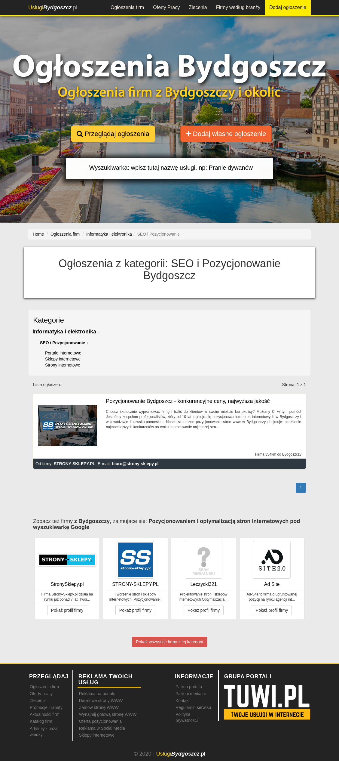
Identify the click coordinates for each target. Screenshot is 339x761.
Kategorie (48, 320)
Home (38, 234)
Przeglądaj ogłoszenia (113, 134)
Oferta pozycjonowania (100, 721)
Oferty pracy (41, 693)
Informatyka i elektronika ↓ (66, 332)
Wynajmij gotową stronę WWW (108, 714)
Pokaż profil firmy (67, 610)
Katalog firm (41, 721)
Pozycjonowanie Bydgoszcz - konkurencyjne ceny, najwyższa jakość (188, 401)
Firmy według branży (238, 7)
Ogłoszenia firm (127, 7)
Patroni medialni (191, 693)
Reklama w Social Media (102, 728)
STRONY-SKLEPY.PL (74, 463)
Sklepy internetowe (63, 359)
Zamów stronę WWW (99, 707)
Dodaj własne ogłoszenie (226, 134)
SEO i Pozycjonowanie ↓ (64, 342)
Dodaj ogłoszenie (287, 7)
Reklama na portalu (97, 693)
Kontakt (183, 700)
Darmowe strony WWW (101, 700)
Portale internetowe (63, 353)
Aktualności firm (45, 714)
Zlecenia (198, 7)
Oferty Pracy (166, 7)
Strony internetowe (62, 365)
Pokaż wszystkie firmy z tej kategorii (169, 641)
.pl (52, 8)
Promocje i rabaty (46, 707)
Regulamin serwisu (193, 707)
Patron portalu (189, 686)
